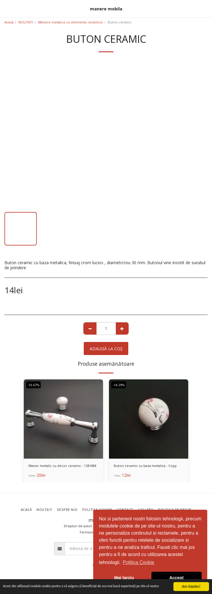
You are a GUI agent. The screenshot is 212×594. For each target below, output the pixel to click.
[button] (6, 8)
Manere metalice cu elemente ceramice (70, 22)
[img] (63, 419)
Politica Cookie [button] (138, 562)
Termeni (86, 532)
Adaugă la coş (106, 348)
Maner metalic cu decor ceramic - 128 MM (62, 465)
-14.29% (119, 385)
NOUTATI (25, 22)
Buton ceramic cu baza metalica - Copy (145, 465)
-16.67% (33, 385)
